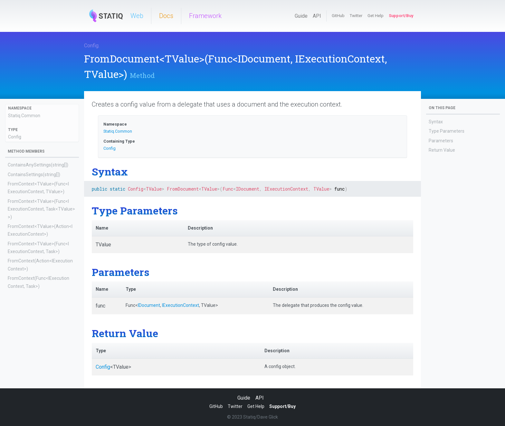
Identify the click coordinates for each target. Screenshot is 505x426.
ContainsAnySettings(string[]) (38, 164)
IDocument (149, 305)
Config (91, 46)
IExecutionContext (180, 305)
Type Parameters (446, 131)
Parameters (441, 140)
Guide (301, 16)
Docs (166, 16)
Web (136, 16)
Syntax (436, 121)
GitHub (338, 15)
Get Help (375, 15)
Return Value (442, 150)
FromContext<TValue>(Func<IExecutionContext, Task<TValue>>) (41, 209)
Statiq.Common (24, 115)
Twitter (356, 15)
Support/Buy (401, 15)
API (317, 16)
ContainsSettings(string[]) (34, 174)
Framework (205, 16)
